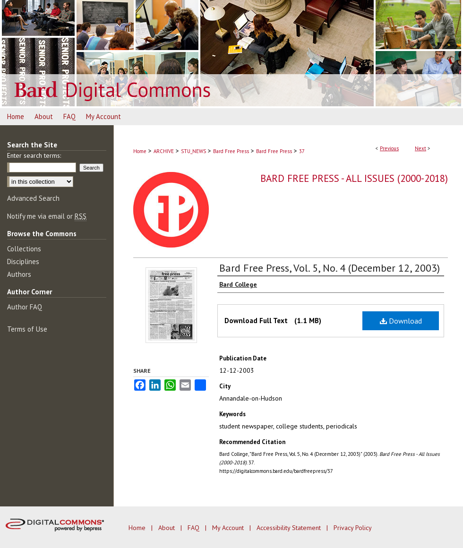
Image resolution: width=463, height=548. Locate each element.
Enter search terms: (34, 155)
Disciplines (23, 261)
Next (420, 148)
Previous (389, 148)
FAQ (194, 527)
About (167, 527)
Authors (19, 274)
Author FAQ (24, 306)
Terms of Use (27, 329)
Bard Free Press (231, 151)
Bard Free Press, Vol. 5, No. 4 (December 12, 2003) (329, 267)
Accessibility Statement (290, 527)
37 (302, 151)
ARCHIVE (164, 151)
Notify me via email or (46, 216)
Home (139, 151)
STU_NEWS (193, 151)
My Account (229, 527)
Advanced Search (33, 198)
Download (401, 320)
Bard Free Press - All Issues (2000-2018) (354, 178)
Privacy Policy (353, 527)
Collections (24, 248)
